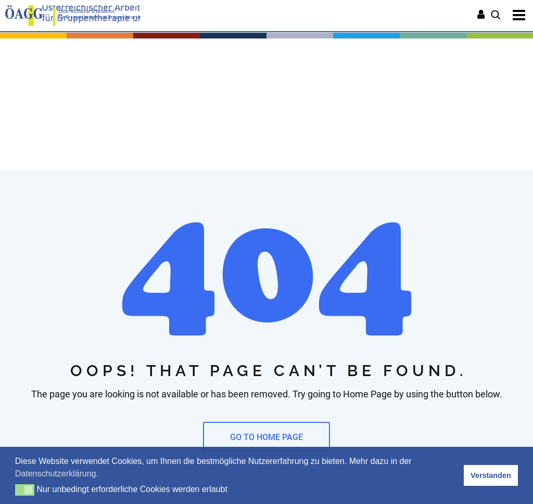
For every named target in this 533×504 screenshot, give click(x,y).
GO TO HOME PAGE (266, 437)
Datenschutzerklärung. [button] (56, 473)
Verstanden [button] (491, 475)
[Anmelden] (481, 15)
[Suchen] (496, 15)
